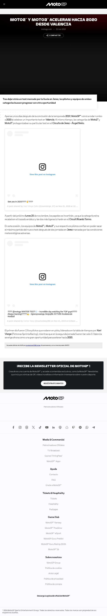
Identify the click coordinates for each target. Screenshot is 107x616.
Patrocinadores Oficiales (53, 445)
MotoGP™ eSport (53, 533)
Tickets (53, 499)
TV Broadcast (54, 451)
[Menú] (4, 4)
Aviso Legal (53, 573)
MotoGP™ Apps (53, 461)
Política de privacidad (53, 579)
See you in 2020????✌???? (20, 201)
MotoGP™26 (53, 549)
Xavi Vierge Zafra (30, 206)
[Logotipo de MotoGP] (56, 4)
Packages (53, 509)
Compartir (53, 35)
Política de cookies (53, 568)
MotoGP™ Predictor (53, 528)
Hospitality (53, 504)
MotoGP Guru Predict (53, 539)
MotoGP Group (53, 563)
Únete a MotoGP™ (54, 485)
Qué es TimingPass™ (54, 456)
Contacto (53, 475)
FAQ (54, 480)
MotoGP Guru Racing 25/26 (53, 544)
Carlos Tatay (28, 321)
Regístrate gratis (53, 383)
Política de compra (53, 584)
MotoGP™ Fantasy (53, 523)
